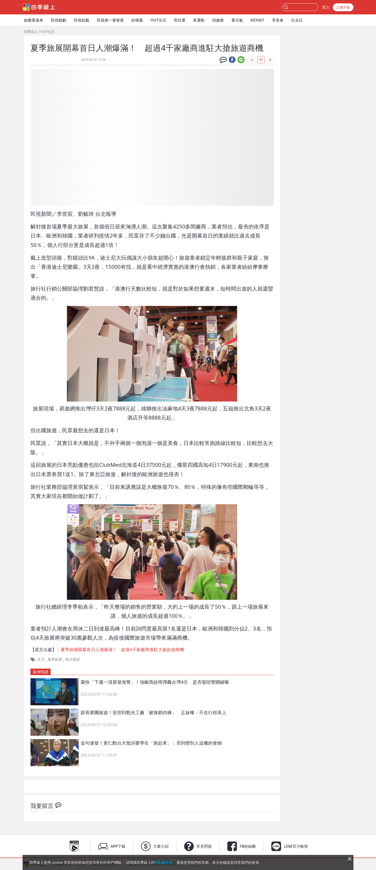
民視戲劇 (58, 20)
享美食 (277, 20)
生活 (41, 659)
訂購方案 (343, 7)
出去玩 (297, 20)
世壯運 (179, 20)
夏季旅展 (55, 659)
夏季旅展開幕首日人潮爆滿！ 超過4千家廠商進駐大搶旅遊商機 (122, 649)
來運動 (199, 20)
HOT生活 (158, 20)
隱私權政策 (164, 862)
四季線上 (30, 31)
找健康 (218, 20)
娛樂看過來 (33, 20)
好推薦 (137, 20)
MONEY (257, 20)
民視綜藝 (81, 20)
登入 (326, 7)
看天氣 (237, 20)
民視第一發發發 (110, 20)
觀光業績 (72, 659)
